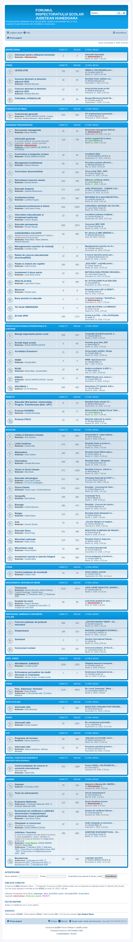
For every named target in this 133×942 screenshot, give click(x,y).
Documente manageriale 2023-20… (101, 130)
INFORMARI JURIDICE (27, 663)
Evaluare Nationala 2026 (37, 804)
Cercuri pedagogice (33, 483)
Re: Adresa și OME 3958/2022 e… (100, 233)
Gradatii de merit (24, 601)
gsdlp (90, 317)
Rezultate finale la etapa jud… (98, 539)
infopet (90, 641)
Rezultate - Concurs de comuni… (100, 504)
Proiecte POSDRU (24, 410)
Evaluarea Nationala (25, 801)
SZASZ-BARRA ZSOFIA (35, 116)
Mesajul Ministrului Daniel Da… (99, 98)
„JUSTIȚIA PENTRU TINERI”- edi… (100, 622)
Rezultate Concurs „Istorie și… (99, 469)
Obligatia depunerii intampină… (99, 663)
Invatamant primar (24, 197)
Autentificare (12, 872)
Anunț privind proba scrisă (97, 88)
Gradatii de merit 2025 (33, 607)
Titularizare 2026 (34, 594)
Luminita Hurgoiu (31, 200)
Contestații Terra (92, 496)
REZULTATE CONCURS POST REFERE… (103, 707)
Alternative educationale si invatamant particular (29, 216)
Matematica (21, 452)
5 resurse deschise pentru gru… (99, 255)
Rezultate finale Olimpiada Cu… (99, 513)
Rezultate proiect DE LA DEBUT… (100, 289)
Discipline (10, 430)
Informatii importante (94, 54)
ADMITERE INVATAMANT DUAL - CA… (102, 832)
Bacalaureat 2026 (34, 860)
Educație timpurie (24, 188)
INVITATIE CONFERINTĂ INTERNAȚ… (102, 630)
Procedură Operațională (96, 548)
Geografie (20, 496)
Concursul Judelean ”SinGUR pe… (101, 298)
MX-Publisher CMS (75, 931)
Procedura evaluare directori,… (99, 163)
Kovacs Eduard (30, 725)
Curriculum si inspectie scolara (32, 154)
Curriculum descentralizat (29, 171)
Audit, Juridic (12, 659)
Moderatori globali (33, 896)
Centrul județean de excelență (31, 572)
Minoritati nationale (25, 539)
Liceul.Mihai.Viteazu (96, 691)
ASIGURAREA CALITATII (28, 233)
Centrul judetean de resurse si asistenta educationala (31, 767)
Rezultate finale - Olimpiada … (98, 461)
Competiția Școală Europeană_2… (100, 334)
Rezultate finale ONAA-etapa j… (99, 452)
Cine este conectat (15, 883)
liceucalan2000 (71, 893)
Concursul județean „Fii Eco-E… (99, 648)
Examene (10, 779)
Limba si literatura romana (29, 435)
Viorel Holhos (30, 455)
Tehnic (9, 718)
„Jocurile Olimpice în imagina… (99, 522)
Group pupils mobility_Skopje (98, 351)
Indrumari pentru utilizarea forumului (35, 54)
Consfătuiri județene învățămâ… (99, 214)
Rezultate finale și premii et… (98, 443)
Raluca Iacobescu (31, 740)
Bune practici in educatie (28, 298)
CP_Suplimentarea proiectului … (100, 114)
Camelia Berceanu (32, 463)
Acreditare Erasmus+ (26, 351)
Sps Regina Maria (86, 914)
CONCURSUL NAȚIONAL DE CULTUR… (103, 206)
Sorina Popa (29, 533)
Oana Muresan (30, 709)
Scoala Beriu (83, 893)
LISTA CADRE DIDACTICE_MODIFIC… (102, 587)
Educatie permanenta (26, 224)
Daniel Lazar (30, 490)
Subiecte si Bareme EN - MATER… (100, 784)
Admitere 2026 (33, 847)
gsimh (61, 893)
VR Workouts (30, 389)
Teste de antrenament (26, 793)
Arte (17, 522)
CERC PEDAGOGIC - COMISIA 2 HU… (102, 188)
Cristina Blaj (29, 446)
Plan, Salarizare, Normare (28, 689)
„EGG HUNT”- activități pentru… (99, 263)
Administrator (30, 57)
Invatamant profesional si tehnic (32, 206)
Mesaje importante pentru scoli (31, 334)
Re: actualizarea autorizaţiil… (98, 722)
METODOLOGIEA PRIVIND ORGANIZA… (103, 272)
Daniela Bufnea (30, 182)
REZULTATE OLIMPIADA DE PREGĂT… (103, 530)
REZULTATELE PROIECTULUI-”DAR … (102, 410)
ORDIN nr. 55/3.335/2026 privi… (99, 70)
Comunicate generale (26, 114)
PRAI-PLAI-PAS (23, 281)
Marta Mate (30, 240)
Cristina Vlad (29, 574)
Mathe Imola (29, 542)
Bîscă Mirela (29, 498)
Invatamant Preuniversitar (19, 125)
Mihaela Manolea (31, 84)
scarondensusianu (95, 650)
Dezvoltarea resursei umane (30, 180)
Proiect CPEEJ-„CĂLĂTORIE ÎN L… (101, 765)
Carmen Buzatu (94, 173)
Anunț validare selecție (95, 572)
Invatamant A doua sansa (28, 272)
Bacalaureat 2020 (39, 865)
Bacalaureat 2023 (39, 863)
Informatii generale (25, 138)
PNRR (18, 360)
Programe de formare (26, 738)
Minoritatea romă (24, 548)
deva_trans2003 (50, 893)
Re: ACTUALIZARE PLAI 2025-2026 (101, 281)
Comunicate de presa (16, 109)
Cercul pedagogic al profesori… (99, 556)
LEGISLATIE (21, 70)
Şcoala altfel (21, 315)
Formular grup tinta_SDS (96, 342)
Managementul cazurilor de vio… (100, 246)
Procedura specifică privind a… (99, 747)
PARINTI (46, 896)
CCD (8, 733)
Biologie (19, 504)
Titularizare (21, 587)
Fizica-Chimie (22, 487)
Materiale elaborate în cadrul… (99, 419)
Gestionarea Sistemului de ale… (99, 672)
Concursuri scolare (25, 648)
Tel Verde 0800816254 (26, 307)
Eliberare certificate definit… (98, 180)
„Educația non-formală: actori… (99, 738)
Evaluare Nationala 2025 (33, 805)
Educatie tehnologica (26, 478)
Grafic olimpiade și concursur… (99, 823)
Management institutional (28, 163)
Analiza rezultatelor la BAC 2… (99, 368)
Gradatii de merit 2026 (36, 605)
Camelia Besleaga (32, 413)
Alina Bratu (29, 472)
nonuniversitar (94, 813)
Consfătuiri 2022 (92, 154)
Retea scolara (13, 702)
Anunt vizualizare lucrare (96, 801)
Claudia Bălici (93, 336)
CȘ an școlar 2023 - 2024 (96, 171)
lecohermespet (94, 624)
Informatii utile (22, 707)
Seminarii (20, 639)
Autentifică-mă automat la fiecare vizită (86, 876)
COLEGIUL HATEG (96, 632)
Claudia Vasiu (30, 292)
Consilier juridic (94, 72)
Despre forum (13, 50)
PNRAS (19, 377)
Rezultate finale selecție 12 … (98, 402)
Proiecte (10, 397)
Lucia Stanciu (94, 141)
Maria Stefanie (44, 118)
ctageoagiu (38, 893)
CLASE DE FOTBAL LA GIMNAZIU (100, 307)
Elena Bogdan (30, 691)
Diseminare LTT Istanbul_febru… (100, 386)
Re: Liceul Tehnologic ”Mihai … (99, 689)
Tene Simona (30, 437)
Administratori (19, 896)
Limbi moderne (23, 443)
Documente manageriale (28, 130)
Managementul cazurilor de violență (34, 246)
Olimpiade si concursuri (28, 823)
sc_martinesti (93, 724)
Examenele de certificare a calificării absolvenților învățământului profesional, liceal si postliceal (34, 813)
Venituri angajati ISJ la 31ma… (99, 138)
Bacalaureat (21, 858)
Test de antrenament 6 (95, 793)
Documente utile (34, 693)
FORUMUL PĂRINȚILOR (28, 98)
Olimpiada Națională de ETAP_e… (100, 478)
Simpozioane (22, 630)
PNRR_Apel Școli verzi (95, 360)
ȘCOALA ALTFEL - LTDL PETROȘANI (102, 315)
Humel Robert (30, 550)
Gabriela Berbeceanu (33, 191)
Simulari (19, 784)
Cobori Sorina (30, 266)
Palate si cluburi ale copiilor (30, 263)
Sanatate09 (92, 283)
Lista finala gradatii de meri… (98, 601)
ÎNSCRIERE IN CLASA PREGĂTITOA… (102, 197)
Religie (18, 513)
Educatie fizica (23, 530)
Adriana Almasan (30, 118)
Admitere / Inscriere (25, 832)
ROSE (18, 368)
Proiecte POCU (23, 419)
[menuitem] (26, 33)
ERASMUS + (21, 386)
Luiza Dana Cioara (32, 208)
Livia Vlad (92, 767)
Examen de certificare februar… (99, 811)
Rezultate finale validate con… (98, 79)
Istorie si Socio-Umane (27, 469)
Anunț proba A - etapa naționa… (99, 435)
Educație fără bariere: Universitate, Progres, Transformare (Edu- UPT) (33, 403)
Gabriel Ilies (29, 773)
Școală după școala (25, 342)
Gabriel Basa (30, 516)
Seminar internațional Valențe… (99, 639)
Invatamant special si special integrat (35, 556)
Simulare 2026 (31, 787)
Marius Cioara (31, 677)
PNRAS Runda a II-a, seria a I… (99, 377)
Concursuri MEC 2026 (95, 224)
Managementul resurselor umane (23, 583)
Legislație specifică (94, 858)
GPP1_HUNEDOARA (97, 191)
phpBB (57, 927)
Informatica (21, 461)
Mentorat (19, 289)
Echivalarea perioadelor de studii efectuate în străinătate (33, 673)
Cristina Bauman (95, 116)
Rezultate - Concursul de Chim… (100, 487)
